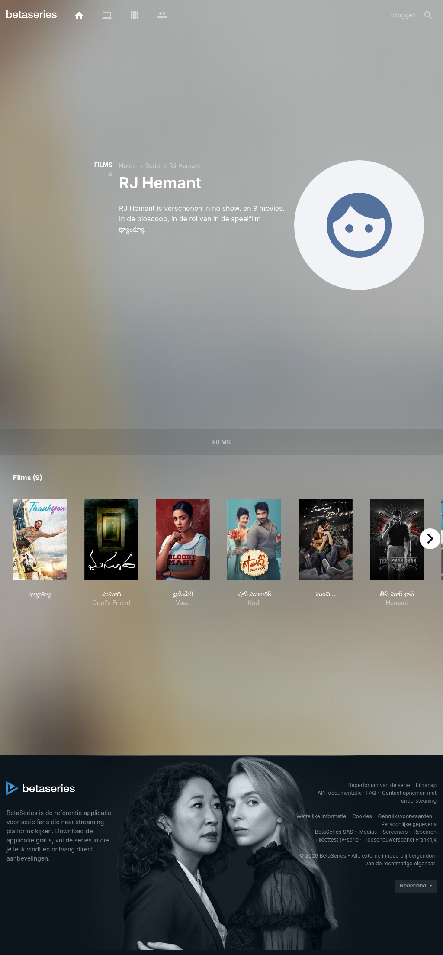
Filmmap (426, 785)
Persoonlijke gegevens (409, 824)
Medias (368, 832)
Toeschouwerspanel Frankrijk (401, 839)
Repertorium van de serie (379, 785)
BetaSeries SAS (334, 832)
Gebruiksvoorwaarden (405, 816)
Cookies (362, 816)
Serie (152, 165)
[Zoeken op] (428, 15)
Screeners (395, 832)
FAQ (371, 793)
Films (221, 442)
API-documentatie (340, 793)
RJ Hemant (184, 165)
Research (425, 832)
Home (127, 165)
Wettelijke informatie (321, 816)
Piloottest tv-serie (337, 839)
